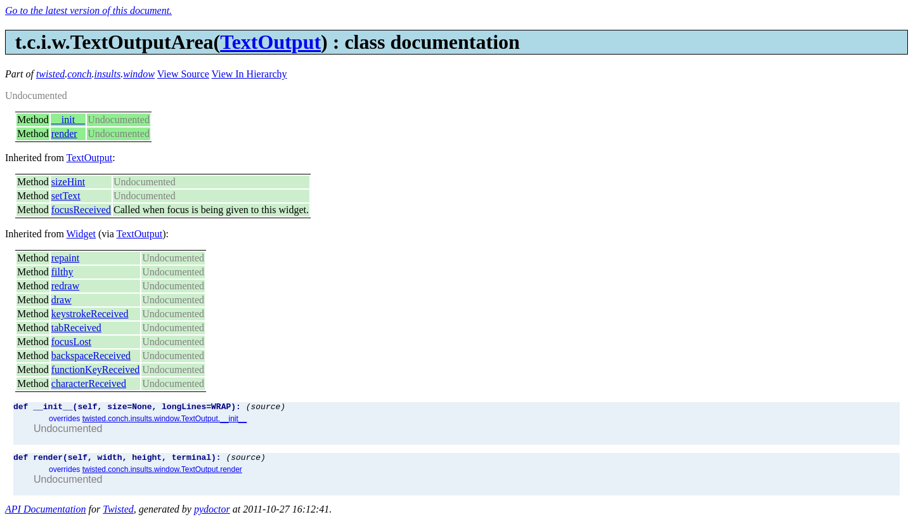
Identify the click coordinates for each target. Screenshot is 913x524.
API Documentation (45, 513)
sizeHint (68, 181)
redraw (65, 285)
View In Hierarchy (249, 74)
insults (107, 74)
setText (66, 195)
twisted (50, 74)
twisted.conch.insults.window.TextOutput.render (162, 473)
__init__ (68, 119)
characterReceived (88, 383)
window (139, 74)
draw (61, 299)
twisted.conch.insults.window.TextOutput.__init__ (164, 420)
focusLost (71, 341)
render (64, 133)
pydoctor (212, 513)
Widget (81, 233)
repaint (65, 257)
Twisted (118, 513)
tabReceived (76, 327)
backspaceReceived (91, 355)
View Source (183, 74)
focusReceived (81, 209)
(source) (265, 408)
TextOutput (270, 41)
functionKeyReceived (95, 369)
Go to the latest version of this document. (88, 10)
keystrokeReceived (90, 313)
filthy (62, 271)
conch (79, 74)
